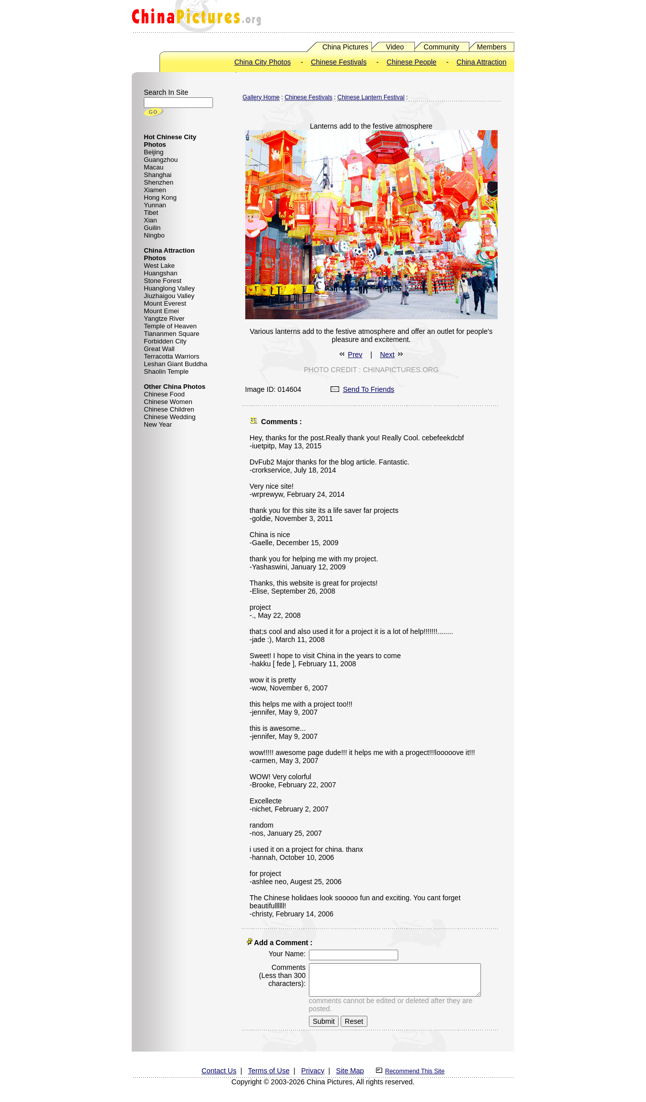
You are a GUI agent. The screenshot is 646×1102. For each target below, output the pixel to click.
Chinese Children (169, 409)
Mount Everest (165, 303)
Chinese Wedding (169, 417)
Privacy (313, 1069)
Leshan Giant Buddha (175, 364)
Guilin (152, 227)
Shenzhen (159, 182)
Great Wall (159, 349)
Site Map (350, 1069)
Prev (355, 355)
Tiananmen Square (171, 333)
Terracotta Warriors (171, 356)
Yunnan (155, 205)
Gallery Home (261, 97)
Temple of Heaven (170, 326)
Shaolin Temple (166, 371)
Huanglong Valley (169, 288)
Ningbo (154, 235)
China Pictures (345, 47)
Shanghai (158, 175)
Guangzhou (161, 159)
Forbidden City (165, 341)
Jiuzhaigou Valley (169, 296)
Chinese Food (164, 394)
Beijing (154, 152)
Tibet (151, 212)
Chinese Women (168, 401)
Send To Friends (363, 389)
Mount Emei (161, 311)
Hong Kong (160, 197)
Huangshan (161, 273)
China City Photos (262, 62)
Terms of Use (268, 1069)
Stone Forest (162, 280)
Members (491, 47)
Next (387, 355)
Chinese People (412, 62)
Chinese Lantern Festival (371, 97)
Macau (154, 167)
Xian (150, 220)
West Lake (159, 265)
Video (395, 47)
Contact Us (218, 1069)
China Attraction (482, 62)
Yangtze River (164, 318)
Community (441, 47)
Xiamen (155, 190)
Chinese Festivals (339, 62)
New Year (158, 424)
